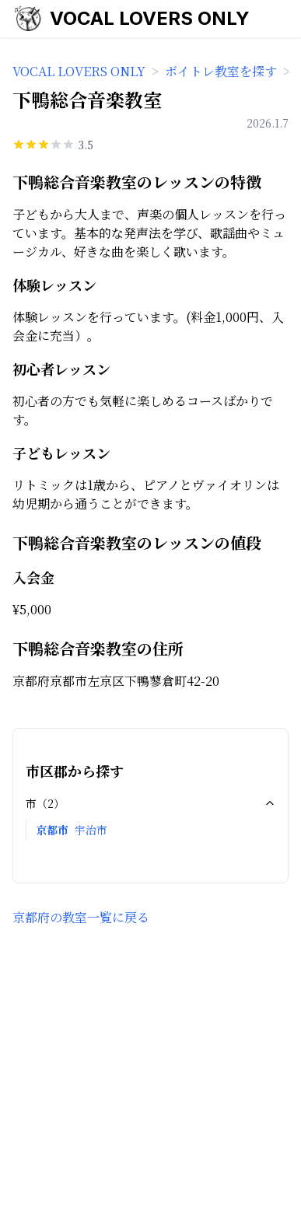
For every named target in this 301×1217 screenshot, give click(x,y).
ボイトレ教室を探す (221, 71)
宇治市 (91, 830)
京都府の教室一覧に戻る (80, 917)
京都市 (52, 830)
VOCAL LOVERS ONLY (150, 18)
